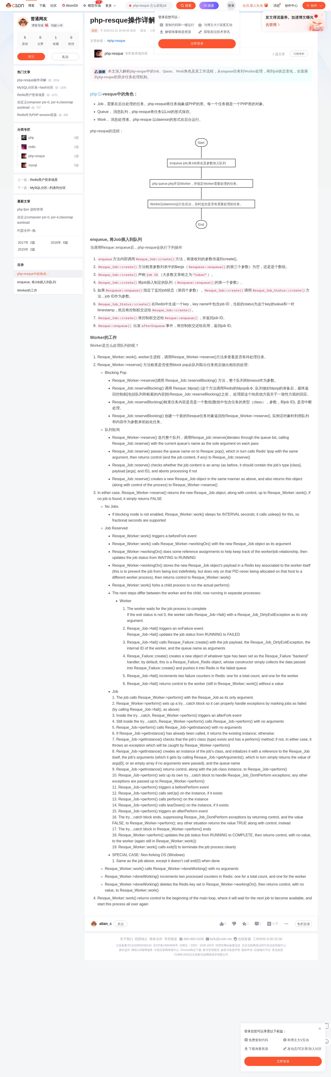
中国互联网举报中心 (166, 950)
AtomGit (69, 5)
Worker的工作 (27, 290)
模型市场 (92, 4)
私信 (65, 57)
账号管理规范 (211, 950)
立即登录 (197, 43)
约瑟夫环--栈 (26, 230)
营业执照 (277, 950)
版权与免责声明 (230, 950)
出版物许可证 (262, 950)
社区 (53, 5)
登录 (231, 5)
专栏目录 (303, 924)
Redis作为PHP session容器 (42, 115)
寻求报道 (170, 939)
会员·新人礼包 (255, 5)
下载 (42, 5)
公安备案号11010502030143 (133, 945)
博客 (31, 5)
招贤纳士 (141, 939)
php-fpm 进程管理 (30, 209)
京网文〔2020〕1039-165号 (196, 945)
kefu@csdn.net (221, 939)
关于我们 (126, 939)
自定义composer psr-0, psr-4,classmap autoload (45, 104)
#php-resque (116, 41)
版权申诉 (247, 950)
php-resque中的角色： (33, 274)
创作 (314, 5)
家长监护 (124, 950)
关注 (120, 924)
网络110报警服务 (142, 950)
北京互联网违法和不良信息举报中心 (264, 945)
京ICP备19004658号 (165, 945)
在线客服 (244, 939)
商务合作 (155, 939)
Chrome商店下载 (190, 950)
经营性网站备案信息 (227, 945)
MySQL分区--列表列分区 (48, 188)
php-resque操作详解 (38, 80)
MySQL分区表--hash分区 (41, 87)
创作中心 (291, 5)
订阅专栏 (298, 53)
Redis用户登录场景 (37, 95)
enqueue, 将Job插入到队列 (36, 282)
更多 (110, 5)
